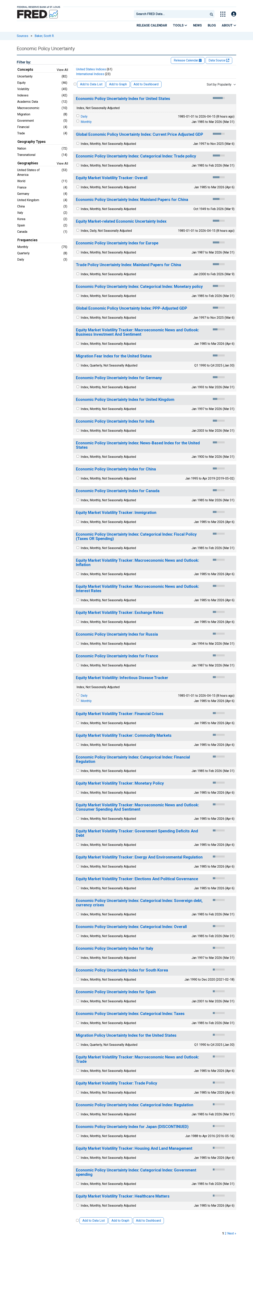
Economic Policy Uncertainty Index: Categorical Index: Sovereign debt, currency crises (139, 902)
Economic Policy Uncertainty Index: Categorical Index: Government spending (136, 1172)
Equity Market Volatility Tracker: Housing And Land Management (134, 1148)
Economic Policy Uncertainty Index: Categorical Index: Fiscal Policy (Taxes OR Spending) (136, 536)
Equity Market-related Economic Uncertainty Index (121, 221)
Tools (180, 25)
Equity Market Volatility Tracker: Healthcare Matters (123, 1196)
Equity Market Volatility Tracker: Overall (111, 178)
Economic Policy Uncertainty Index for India (115, 421)
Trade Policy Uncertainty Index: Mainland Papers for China (128, 265)
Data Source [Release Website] (219, 60)
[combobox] (171, 14)
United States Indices (91, 69)
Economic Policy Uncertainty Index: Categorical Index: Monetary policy (139, 286)
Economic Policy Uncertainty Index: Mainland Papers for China (132, 199)
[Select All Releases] (75, 84)
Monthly (86, 122)
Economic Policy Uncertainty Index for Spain (116, 992)
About (229, 25)
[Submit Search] (211, 14)
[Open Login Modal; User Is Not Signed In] (233, 14)
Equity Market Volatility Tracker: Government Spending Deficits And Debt (137, 833)
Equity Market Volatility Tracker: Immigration (116, 512)
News (197, 25)
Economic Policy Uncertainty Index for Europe (117, 243)
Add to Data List (91, 84)
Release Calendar (152, 25)
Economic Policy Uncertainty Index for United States (123, 98)
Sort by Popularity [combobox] (219, 84)
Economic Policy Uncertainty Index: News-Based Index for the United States (138, 445)
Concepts (25, 70)
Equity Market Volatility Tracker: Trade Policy (116, 1083)
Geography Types (31, 142)
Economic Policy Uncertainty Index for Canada (118, 491)
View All (62, 70)
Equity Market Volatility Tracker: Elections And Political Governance (137, 879)
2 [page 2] (226, 1233)
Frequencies (27, 240)
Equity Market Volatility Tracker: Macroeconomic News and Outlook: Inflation (137, 562)
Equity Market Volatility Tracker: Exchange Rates (119, 612)
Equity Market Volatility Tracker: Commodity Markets (124, 735)
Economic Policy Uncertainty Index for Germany (119, 378)
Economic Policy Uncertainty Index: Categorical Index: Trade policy (136, 156)
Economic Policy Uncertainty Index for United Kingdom (125, 399)
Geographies (27, 163)
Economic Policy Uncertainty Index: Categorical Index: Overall (131, 926)
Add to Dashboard (146, 84)
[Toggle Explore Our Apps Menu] (222, 14)
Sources (22, 36)
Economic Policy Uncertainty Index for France (117, 656)
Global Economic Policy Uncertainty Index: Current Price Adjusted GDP (139, 134)
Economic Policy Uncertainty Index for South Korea (122, 970)
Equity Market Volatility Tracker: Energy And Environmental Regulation (139, 857)
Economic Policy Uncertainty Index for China (116, 469)
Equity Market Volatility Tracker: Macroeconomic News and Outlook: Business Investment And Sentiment (137, 332)
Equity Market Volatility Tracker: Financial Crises (119, 713)
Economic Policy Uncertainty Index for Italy (114, 948)
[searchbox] (172, 14)
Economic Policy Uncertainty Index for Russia (117, 634)
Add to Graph (118, 84)
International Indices (90, 74)
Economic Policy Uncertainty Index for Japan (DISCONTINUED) (132, 1126)
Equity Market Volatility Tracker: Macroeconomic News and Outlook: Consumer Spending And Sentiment (137, 807)
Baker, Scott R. (44, 36)
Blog (212, 25)
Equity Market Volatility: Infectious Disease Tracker (122, 678)
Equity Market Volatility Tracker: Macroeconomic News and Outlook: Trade (137, 1059)
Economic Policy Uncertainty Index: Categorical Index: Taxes (130, 1013)
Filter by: (24, 62)
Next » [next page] (231, 1233)
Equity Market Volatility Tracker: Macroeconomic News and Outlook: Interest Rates (137, 588)
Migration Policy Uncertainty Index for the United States (126, 1035)
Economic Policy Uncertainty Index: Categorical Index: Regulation (134, 1105)
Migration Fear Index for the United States (114, 356)
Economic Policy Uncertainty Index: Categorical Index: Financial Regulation (133, 759)
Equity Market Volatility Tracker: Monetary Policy (120, 783)
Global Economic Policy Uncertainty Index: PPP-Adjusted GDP (131, 308)
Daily (84, 116)
